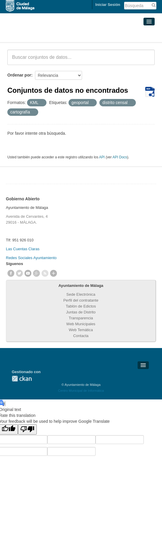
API (102, 157)
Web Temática (81, 330)
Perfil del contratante (80, 300)
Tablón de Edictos (81, 306)
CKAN (22, 379)
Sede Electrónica (80, 294)
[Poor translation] (27, 429)
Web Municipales (81, 324)
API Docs (120, 157)
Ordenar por (19, 75)
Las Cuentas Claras (22, 249)
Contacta (80, 336)
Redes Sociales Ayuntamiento (31, 258)
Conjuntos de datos (33, 35)
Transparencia (81, 318)
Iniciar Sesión (107, 4)
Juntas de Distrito (81, 312)
